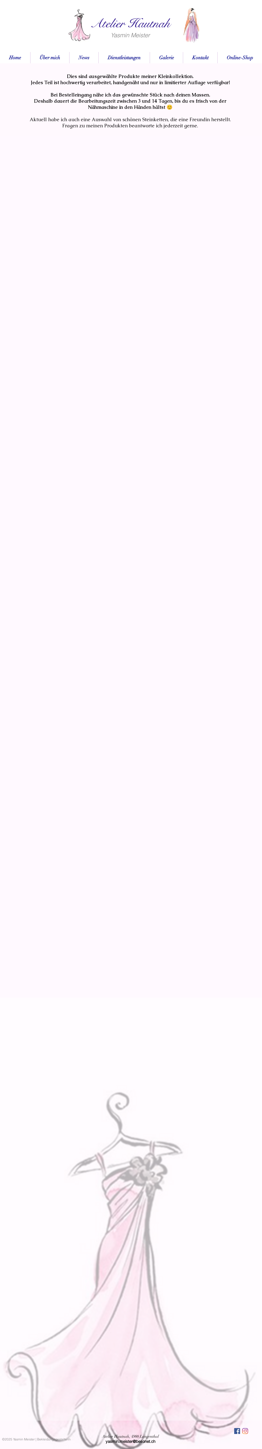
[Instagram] (245, 1431)
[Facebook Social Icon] (237, 1431)
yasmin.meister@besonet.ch (130, 1441)
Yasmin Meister (130, 35)
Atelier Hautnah (130, 23)
